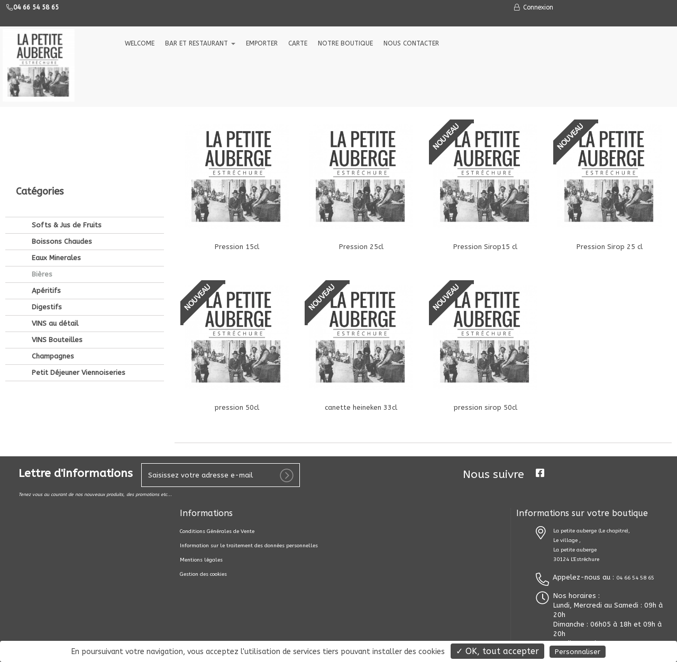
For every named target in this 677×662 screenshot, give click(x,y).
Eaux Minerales (55, 186)
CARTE (297, 43)
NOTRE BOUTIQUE (345, 43)
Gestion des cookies (203, 574)
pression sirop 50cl (485, 407)
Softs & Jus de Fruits (66, 154)
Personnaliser (577, 652)
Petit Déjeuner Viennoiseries (77, 301)
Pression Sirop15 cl (485, 247)
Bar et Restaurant (200, 43)
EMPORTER (262, 43)
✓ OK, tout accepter (497, 651)
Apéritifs (45, 219)
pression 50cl (237, 407)
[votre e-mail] (220, 475)
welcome (139, 43)
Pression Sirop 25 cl (610, 247)
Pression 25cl (361, 247)
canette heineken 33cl (361, 407)
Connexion (533, 7)
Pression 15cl (237, 247)
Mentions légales (201, 560)
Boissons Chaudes (61, 170)
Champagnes (52, 285)
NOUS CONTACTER (411, 43)
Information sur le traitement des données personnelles (249, 546)
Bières (41, 203)
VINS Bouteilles (56, 268)
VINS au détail (54, 252)
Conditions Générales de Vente (217, 531)
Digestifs (46, 236)
